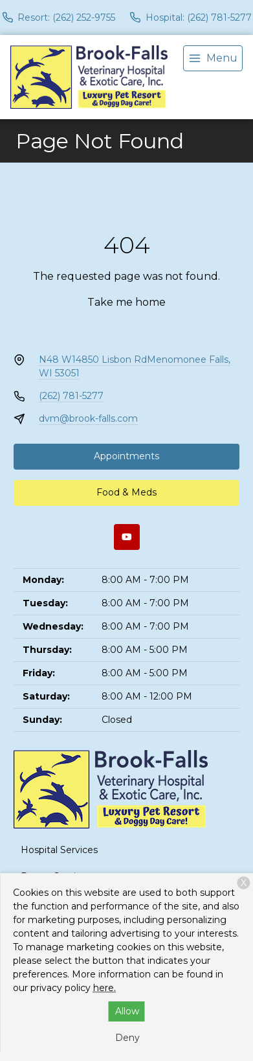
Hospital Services (59, 850)
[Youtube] (127, 537)
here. (104, 988)
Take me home (126, 302)
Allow (127, 1011)
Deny (127, 1038)
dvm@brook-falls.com (88, 418)
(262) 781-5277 (71, 396)
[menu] (213, 58)
